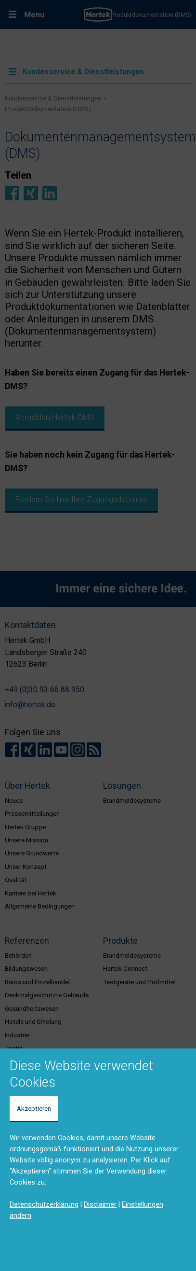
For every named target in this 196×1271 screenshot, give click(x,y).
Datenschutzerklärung (44, 1204)
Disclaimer (100, 1204)
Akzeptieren (34, 1108)
